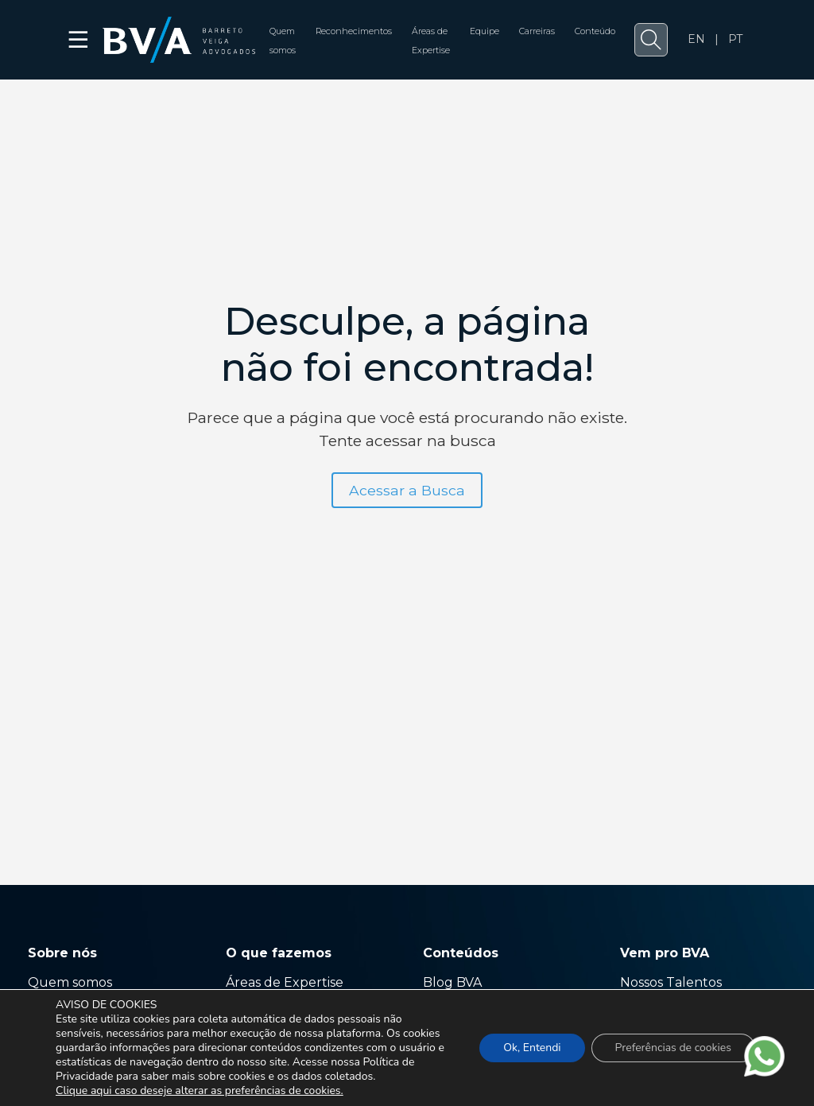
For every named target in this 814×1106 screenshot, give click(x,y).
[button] (651, 39)
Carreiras (537, 31)
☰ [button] (79, 39)
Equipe (484, 31)
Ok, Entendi (531, 1047)
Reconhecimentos (354, 31)
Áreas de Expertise (284, 982)
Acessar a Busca (407, 490)
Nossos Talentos (671, 982)
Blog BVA (452, 982)
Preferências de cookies (673, 1047)
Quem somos (70, 982)
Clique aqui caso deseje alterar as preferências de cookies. (199, 1091)
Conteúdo (595, 31)
